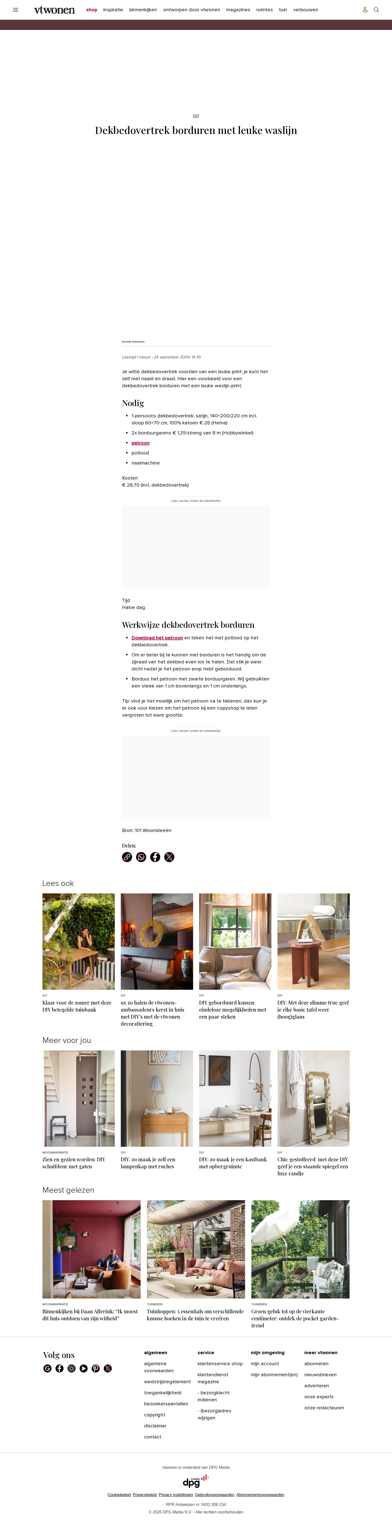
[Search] (376, 9)
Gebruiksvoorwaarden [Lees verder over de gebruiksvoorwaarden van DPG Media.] (215, 1495)
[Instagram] (72, 1368)
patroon (141, 442)
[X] (108, 1368)
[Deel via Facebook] (155, 857)
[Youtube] (84, 1368)
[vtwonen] (54, 10)
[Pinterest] (96, 1368)
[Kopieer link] (127, 857)
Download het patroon (157, 637)
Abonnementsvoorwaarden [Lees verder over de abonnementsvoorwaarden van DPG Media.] (260, 1495)
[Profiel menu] (365, 9)
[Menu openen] (15, 9)
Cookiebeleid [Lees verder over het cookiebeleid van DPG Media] (119, 1495)
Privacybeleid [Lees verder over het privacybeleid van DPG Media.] (145, 1495)
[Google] (47, 1368)
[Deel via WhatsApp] (141, 857)
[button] (176, 1495)
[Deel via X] (169, 857)
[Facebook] (59, 1368)
